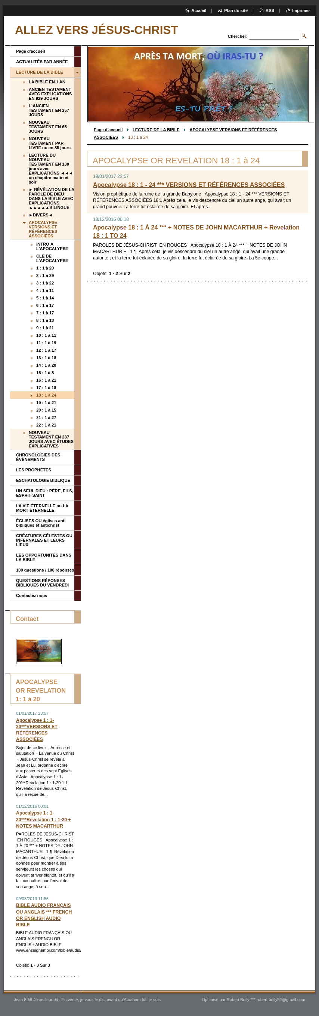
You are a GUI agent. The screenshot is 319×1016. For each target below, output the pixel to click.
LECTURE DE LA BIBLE (156, 129)
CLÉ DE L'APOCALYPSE (52, 258)
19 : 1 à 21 (46, 402)
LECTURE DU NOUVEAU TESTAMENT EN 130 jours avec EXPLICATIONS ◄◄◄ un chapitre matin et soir (51, 168)
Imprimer (301, 10)
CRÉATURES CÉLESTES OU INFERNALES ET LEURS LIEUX (44, 540)
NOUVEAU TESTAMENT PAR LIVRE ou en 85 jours (50, 143)
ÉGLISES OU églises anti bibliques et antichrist (40, 522)
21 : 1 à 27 (46, 417)
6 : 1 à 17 (45, 305)
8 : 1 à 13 (45, 320)
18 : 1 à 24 (46, 395)
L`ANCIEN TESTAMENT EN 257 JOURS (49, 110)
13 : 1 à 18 (46, 357)
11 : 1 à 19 (46, 343)
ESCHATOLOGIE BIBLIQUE (43, 480)
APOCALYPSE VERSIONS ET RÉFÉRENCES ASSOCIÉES (43, 229)
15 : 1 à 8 (45, 372)
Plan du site (236, 10)
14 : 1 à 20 (46, 365)
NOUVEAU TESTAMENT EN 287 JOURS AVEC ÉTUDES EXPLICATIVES (51, 439)
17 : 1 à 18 (46, 387)
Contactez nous (31, 595)
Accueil (199, 10)
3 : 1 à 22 (45, 283)
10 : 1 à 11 (46, 335)
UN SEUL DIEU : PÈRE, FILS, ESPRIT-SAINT (44, 493)
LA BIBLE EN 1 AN (47, 82)
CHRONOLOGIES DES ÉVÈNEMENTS (38, 457)
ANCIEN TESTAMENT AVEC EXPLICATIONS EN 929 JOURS (50, 94)
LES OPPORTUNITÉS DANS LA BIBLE (43, 557)
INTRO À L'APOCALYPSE (52, 246)
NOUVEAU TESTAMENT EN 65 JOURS (48, 126)
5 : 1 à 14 (45, 298)
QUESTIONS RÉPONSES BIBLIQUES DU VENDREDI (42, 582)
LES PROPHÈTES (33, 470)
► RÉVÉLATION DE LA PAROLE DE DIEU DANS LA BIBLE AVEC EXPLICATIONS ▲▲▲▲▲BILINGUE (51, 198)
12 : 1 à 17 (46, 350)
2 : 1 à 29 (45, 275)
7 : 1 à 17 (45, 313)
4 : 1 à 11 (45, 290)
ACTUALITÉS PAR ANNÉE (42, 61)
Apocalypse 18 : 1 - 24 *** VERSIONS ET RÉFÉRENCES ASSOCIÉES (189, 185)
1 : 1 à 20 (45, 268)
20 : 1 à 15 (46, 410)
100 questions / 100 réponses (45, 570)
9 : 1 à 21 (45, 328)
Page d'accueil (108, 129)
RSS (270, 10)
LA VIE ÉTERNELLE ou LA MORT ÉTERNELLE (42, 508)
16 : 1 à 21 (46, 380)
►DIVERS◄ (41, 215)
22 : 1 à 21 (46, 425)
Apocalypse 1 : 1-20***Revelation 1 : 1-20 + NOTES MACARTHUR (43, 819)
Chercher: (238, 36)
